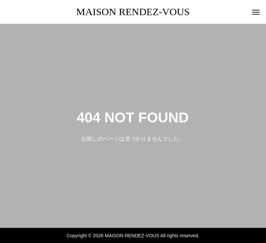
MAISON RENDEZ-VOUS (133, 11)
